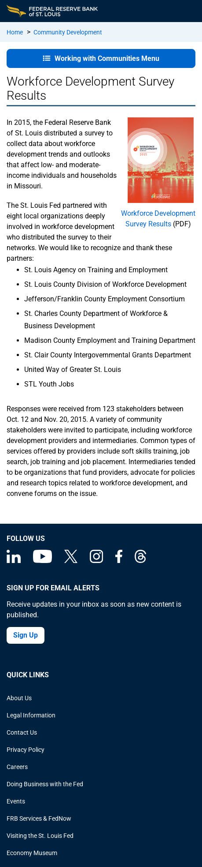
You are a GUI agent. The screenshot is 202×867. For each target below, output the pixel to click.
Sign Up (25, 635)
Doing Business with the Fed (45, 784)
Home (15, 32)
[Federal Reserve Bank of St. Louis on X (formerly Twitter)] (70, 560)
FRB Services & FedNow (39, 818)
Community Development (67, 32)
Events (16, 801)
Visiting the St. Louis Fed (40, 835)
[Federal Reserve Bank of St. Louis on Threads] (140, 560)
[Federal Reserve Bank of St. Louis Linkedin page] (14, 560)
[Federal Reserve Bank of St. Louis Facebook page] (118, 560)
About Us (19, 698)
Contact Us (22, 732)
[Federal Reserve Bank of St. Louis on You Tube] (42, 560)
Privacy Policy (25, 749)
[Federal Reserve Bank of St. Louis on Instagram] (96, 560)
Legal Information (31, 715)
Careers (17, 766)
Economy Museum (32, 852)
